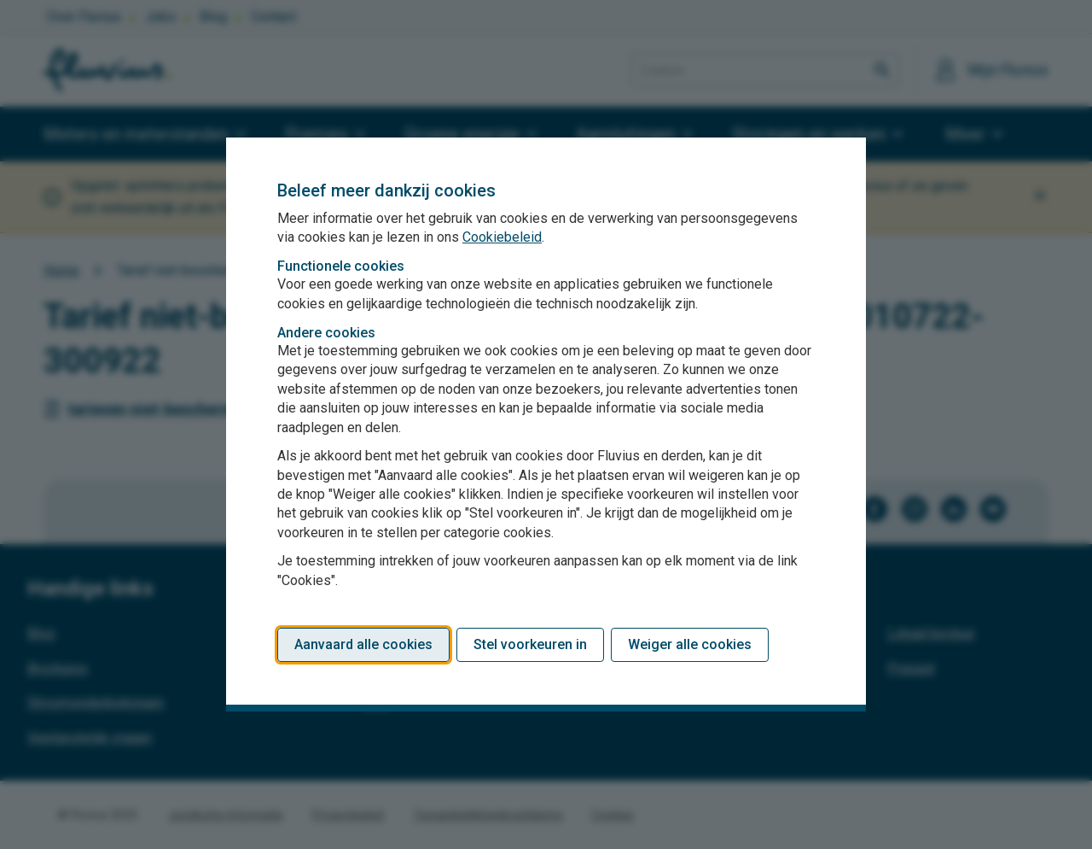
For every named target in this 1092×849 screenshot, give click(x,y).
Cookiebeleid (502, 237)
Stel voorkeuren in (530, 644)
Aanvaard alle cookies (363, 644)
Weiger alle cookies (690, 644)
